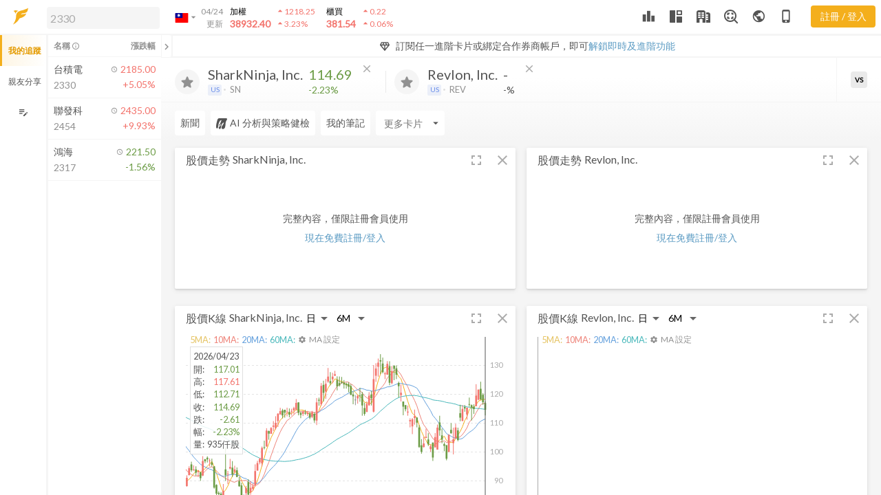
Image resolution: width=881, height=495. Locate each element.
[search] (103, 18)
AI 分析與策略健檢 (263, 123)
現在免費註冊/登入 (345, 237)
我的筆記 (345, 123)
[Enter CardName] (410, 123)
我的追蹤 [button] (24, 50)
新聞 (190, 123)
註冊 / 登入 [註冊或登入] (843, 16)
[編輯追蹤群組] (23, 112)
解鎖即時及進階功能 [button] (631, 46)
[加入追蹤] (187, 81)
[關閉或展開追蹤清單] (166, 46)
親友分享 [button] (24, 81)
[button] (100, 17)
